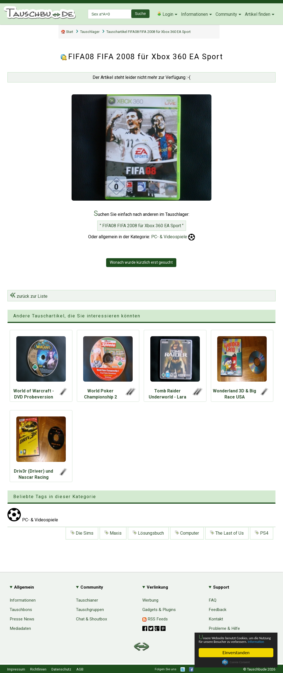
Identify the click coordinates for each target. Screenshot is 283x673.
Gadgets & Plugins (159, 609)
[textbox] (110, 14)
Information (233, 641)
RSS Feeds (155, 619)
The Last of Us (227, 533)
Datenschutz (61, 669)
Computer (187, 533)
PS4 (261, 533)
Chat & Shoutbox (91, 619)
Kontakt (216, 619)
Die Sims (81, 533)
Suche (140, 13)
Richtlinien (38, 669)
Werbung (150, 600)
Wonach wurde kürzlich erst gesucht (141, 262)
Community (226, 14)
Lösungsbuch (148, 533)
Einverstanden (236, 653)
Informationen (194, 14)
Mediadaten (20, 628)
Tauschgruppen (90, 609)
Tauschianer (87, 600)
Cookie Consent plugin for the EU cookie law (236, 662)
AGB (79, 669)
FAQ (212, 600)
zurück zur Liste (29, 296)
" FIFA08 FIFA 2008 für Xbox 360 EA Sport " (142, 225)
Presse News (22, 619)
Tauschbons (21, 609)
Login (165, 14)
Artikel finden (257, 14)
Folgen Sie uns (165, 669)
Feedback (217, 609)
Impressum (16, 669)
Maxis (113, 533)
